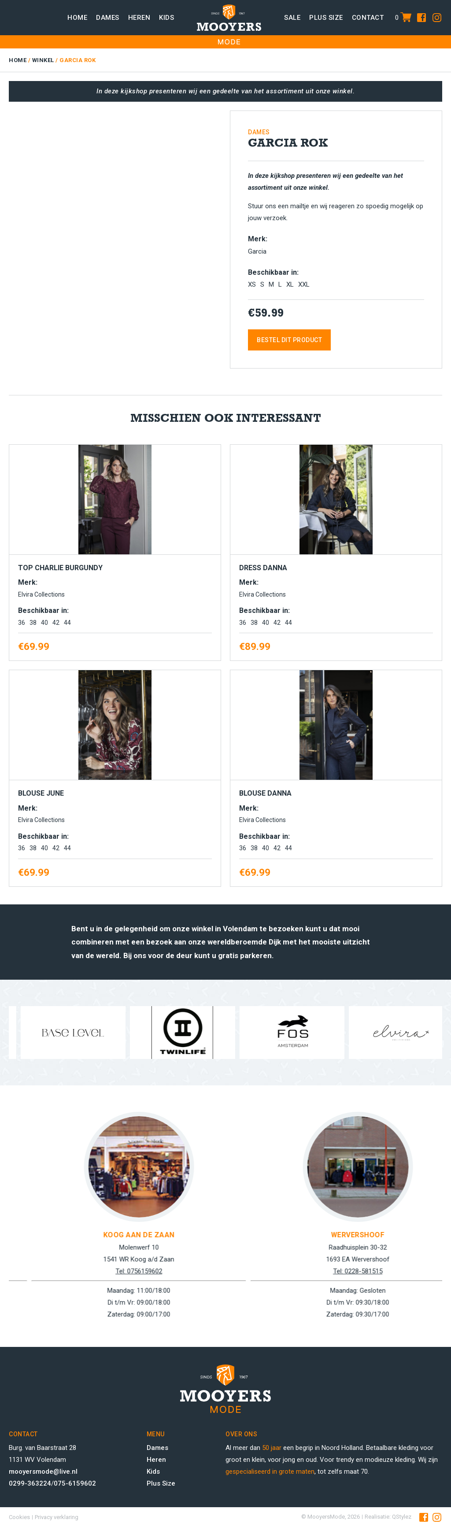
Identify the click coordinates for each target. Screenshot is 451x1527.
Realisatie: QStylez (388, 1516)
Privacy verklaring (56, 1517)
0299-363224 (30, 1483)
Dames (107, 18)
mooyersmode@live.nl (43, 1471)
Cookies (19, 1517)
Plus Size (161, 1483)
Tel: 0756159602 (335, 1271)
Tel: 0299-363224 (116, 1271)
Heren (139, 18)
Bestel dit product (289, 339)
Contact (368, 18)
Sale (292, 18)
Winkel (43, 60)
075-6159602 (75, 1483)
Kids (166, 18)
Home (77, 18)
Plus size (326, 18)
